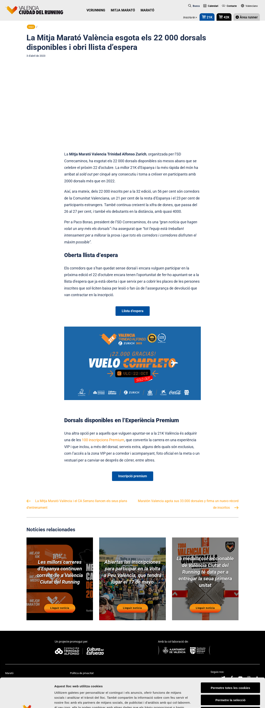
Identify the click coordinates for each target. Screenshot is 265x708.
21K (207, 16)
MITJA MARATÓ (123, 10)
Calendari (210, 6)
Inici (31, 26)
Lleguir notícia (59, 608)
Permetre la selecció (230, 669)
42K (224, 16)
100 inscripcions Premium (103, 440)
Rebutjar (230, 681)
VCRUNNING (96, 10)
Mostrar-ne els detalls (238, 700)
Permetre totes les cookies (230, 657)
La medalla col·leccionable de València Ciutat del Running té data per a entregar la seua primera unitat (205, 572)
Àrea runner (247, 17)
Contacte (229, 6)
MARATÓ (147, 10)
